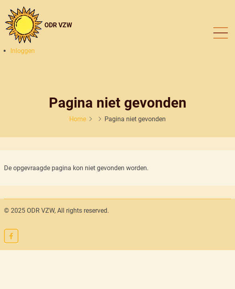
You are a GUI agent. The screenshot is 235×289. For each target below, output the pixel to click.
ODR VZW (58, 25)
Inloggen (22, 51)
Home (77, 119)
